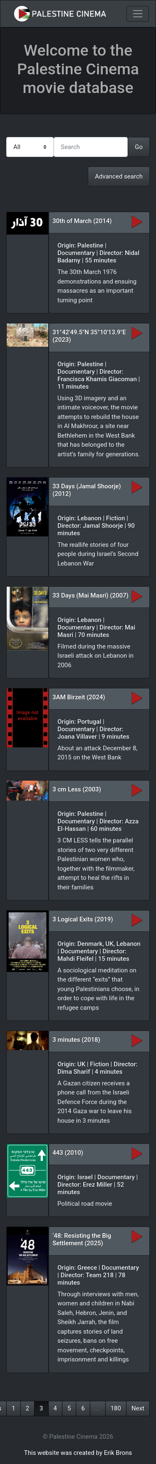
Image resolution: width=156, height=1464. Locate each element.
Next (137, 1408)
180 (116, 1408)
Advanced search (119, 176)
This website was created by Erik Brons (78, 1453)
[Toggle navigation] (137, 14)
